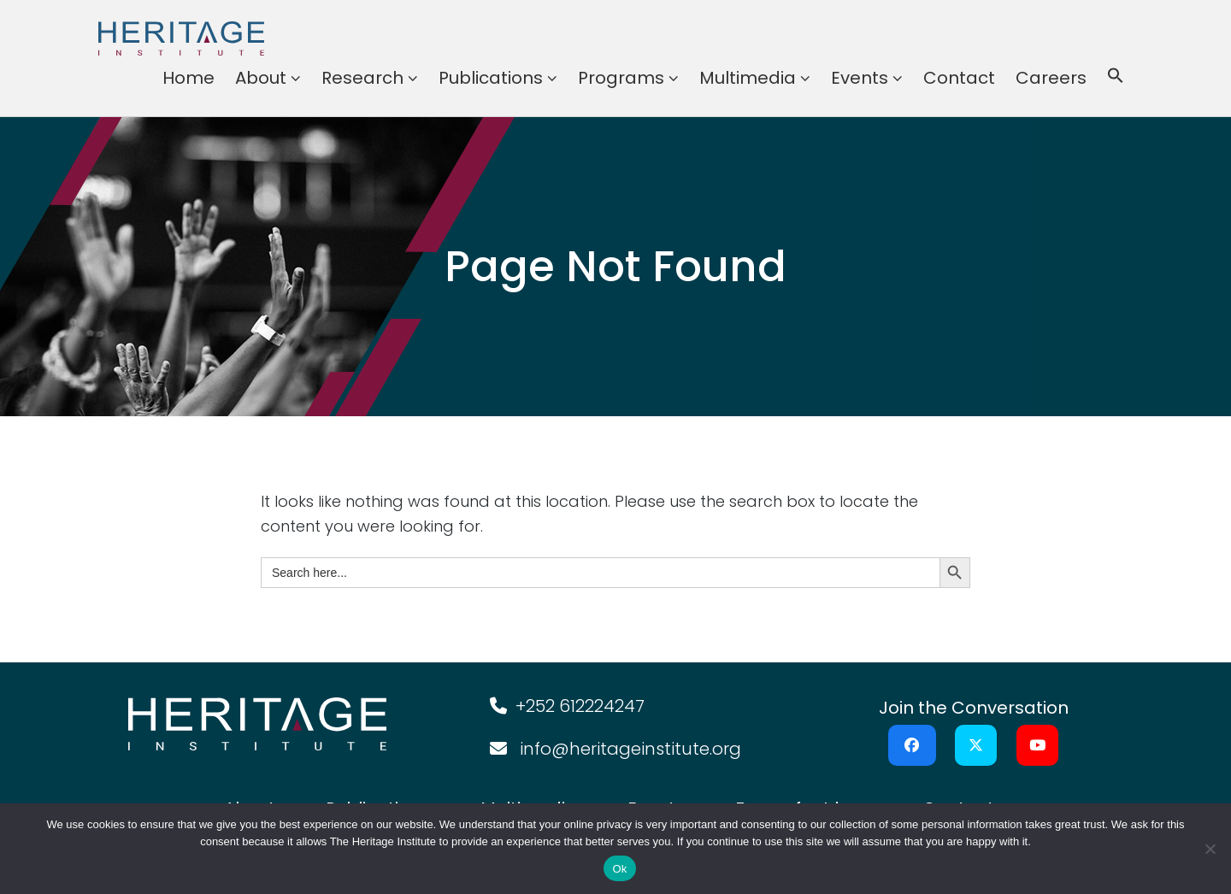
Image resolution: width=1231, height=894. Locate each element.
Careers (1051, 78)
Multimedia (747, 78)
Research (362, 78)
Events (859, 78)
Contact (959, 78)
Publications (491, 78)
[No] (1209, 848)
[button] (1115, 78)
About (260, 78)
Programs (621, 78)
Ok (619, 868)
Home (188, 78)
